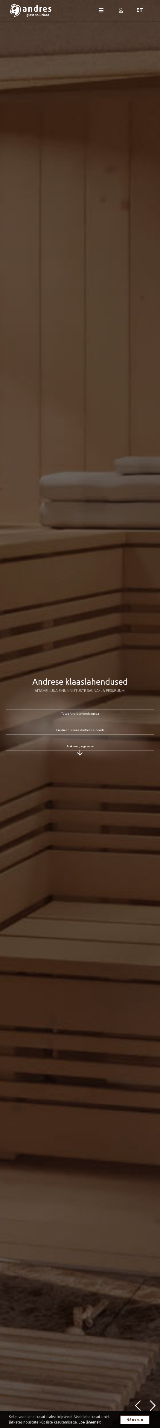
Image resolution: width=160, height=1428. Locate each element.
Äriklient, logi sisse (80, 746)
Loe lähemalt (90, 1422)
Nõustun (135, 1420)
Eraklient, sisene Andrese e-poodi (80, 730)
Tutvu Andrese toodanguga (80, 713)
